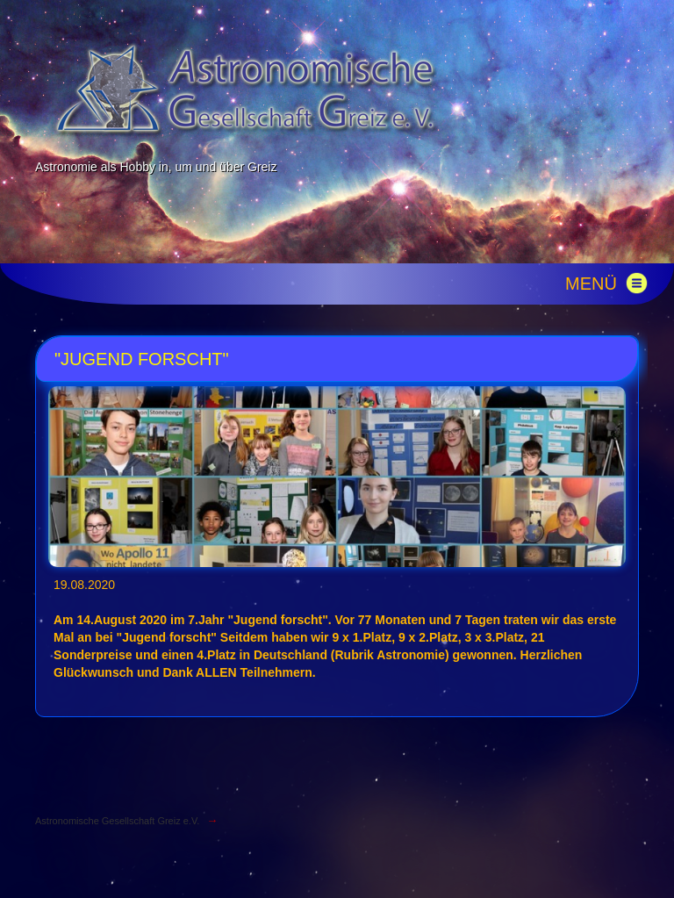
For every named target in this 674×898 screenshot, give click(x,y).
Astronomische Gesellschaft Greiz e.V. (117, 820)
